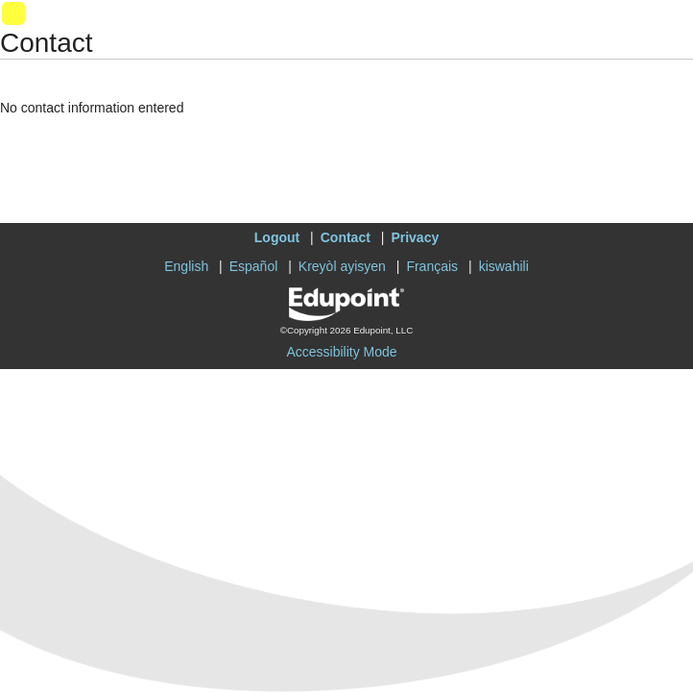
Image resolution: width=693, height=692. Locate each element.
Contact (345, 237)
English (186, 266)
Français (432, 266)
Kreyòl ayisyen (342, 266)
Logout (276, 237)
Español (253, 266)
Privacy (415, 237)
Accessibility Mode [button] (341, 351)
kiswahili (504, 266)
